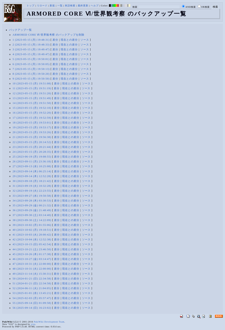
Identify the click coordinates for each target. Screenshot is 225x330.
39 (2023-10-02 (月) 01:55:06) (32, 225)
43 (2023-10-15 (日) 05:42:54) (32, 244)
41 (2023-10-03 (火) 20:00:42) (32, 234)
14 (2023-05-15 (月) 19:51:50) (32, 103)
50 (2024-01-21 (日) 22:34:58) (32, 278)
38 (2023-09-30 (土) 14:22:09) (32, 220)
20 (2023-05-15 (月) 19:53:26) (32, 132)
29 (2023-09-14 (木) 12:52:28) (32, 176)
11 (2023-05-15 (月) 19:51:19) (32, 88)
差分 (55, 39)
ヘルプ (95, 5)
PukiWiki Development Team (49, 322)
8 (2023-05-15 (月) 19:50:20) (31, 73)
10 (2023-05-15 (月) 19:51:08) (32, 83)
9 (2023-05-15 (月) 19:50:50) (31, 78)
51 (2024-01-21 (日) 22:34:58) (32, 283)
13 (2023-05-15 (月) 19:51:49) (32, 98)
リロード (42, 5)
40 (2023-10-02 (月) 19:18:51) (32, 229)
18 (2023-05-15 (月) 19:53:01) (32, 122)
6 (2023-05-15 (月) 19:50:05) (31, 64)
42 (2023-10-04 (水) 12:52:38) (32, 239)
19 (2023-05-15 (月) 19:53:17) (32, 127)
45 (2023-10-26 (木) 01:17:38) (32, 254)
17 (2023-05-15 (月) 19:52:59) (32, 117)
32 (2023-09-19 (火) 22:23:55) (32, 190)
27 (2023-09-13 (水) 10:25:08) (32, 166)
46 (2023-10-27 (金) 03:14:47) (32, 259)
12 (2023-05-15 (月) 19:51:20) (32, 93)
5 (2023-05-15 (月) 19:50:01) (31, 59)
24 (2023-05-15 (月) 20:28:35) (32, 151)
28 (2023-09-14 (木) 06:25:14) (32, 171)
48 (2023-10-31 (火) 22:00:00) (32, 268)
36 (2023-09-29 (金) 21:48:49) (32, 210)
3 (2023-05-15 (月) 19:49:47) (31, 49)
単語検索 (70, 5)
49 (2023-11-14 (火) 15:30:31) (32, 273)
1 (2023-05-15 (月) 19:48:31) (31, 39)
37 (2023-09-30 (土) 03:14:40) (32, 215)
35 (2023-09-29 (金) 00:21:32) (32, 205)
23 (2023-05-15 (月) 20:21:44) (32, 147)
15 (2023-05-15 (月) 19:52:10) (32, 107)
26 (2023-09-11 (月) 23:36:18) (32, 161)
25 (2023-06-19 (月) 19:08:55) (32, 156)
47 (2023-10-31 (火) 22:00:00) (32, 263)
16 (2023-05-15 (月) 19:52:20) (32, 112)
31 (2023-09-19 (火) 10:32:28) (32, 185)
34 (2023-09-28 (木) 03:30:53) (32, 200)
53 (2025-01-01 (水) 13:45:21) (32, 293)
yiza (33, 324)
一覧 (60, 5)
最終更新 (83, 5)
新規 (52, 5)
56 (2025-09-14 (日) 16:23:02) (32, 307)
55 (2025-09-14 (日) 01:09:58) (32, 303)
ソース (84, 39)
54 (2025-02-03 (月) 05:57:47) (32, 298)
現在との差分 (69, 39)
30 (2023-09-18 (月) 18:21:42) (32, 181)
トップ (30, 5)
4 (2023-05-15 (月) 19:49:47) (31, 54)
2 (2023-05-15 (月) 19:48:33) (31, 44)
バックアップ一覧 (20, 29)
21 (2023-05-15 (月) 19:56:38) (32, 137)
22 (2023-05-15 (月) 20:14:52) (32, 142)
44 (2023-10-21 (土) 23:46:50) (32, 249)
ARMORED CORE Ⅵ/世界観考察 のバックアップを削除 (48, 34)
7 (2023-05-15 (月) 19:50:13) (31, 69)
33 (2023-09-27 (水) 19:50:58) (32, 195)
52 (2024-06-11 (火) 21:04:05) (32, 288)
